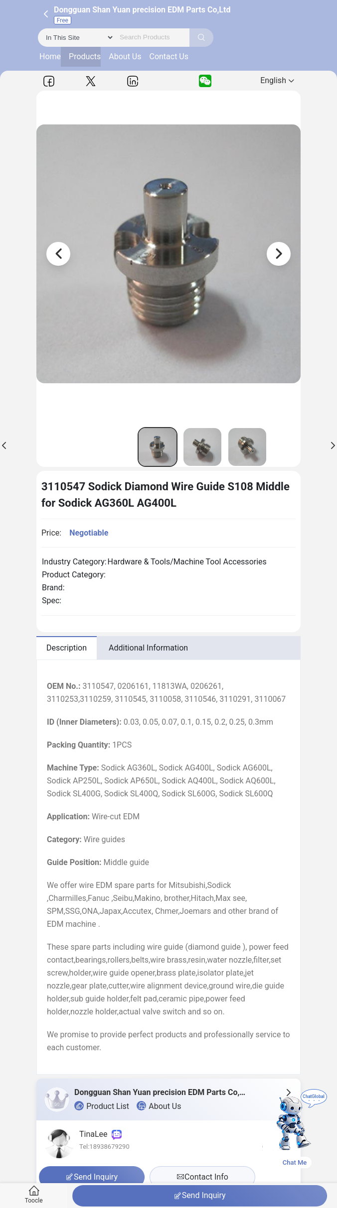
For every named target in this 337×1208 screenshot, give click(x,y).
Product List (101, 1106)
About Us (125, 56)
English (277, 80)
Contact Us (168, 56)
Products (85, 56)
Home (50, 56)
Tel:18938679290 (104, 1146)
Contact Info (202, 1177)
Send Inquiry (200, 1196)
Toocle (34, 1195)
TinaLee (100, 1134)
